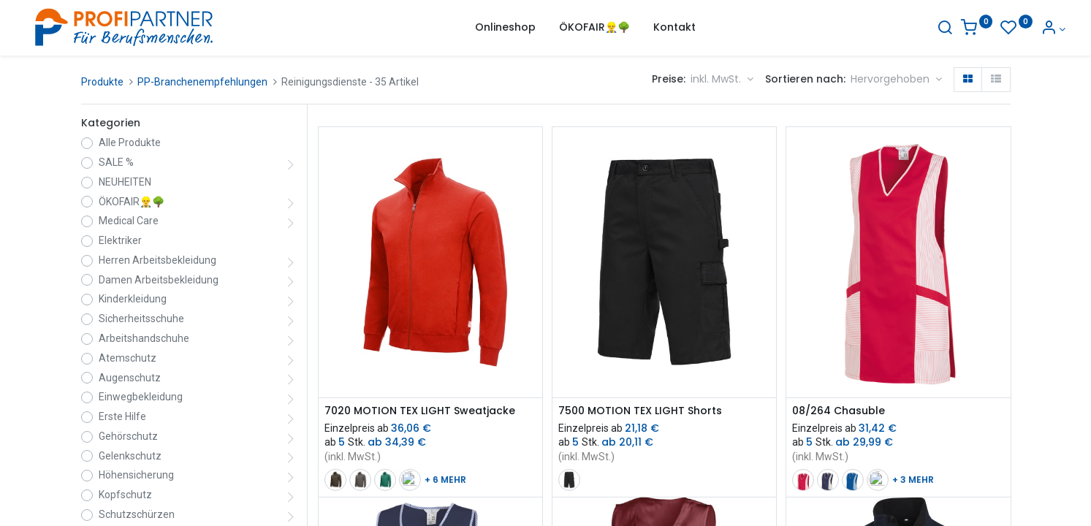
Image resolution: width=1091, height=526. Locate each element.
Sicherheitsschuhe (141, 318)
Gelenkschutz (130, 456)
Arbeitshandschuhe (144, 338)
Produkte (102, 82)
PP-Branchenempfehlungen (202, 82)
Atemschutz (127, 358)
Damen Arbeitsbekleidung (158, 280)
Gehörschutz (128, 436)
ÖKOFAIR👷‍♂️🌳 (131, 201)
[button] (896, 79)
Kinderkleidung (133, 299)
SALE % (116, 162)
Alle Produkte (130, 142)
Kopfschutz (125, 494)
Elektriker (120, 240)
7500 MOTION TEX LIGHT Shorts (640, 411)
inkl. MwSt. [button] (717, 79)
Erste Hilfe (122, 416)
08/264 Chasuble (838, 411)
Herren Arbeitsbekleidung (157, 260)
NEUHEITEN (125, 182)
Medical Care (129, 220)
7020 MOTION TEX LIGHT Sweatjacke (419, 411)
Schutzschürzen (137, 514)
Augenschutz (130, 378)
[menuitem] (505, 28)
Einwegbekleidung (141, 397)
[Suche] (889, 29)
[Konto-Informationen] (998, 29)
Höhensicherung (136, 475)
